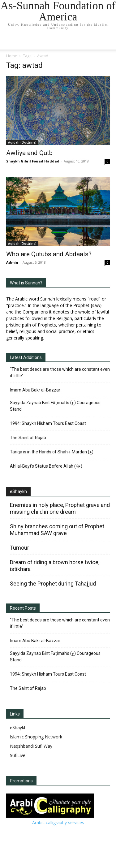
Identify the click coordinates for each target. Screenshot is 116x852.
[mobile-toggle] (10, 41)
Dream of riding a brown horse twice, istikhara (54, 565)
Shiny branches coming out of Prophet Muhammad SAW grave (57, 529)
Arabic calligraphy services (58, 822)
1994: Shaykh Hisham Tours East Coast (48, 423)
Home (11, 55)
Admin (12, 262)
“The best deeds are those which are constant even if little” (60, 372)
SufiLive (17, 755)
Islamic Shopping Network (36, 737)
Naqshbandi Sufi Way (31, 746)
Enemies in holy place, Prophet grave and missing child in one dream (60, 508)
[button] (107, 41)
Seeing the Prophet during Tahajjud (53, 583)
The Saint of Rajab (28, 437)
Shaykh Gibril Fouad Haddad (32, 161)
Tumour (19, 547)
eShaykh (18, 491)
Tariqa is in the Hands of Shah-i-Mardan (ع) (51, 451)
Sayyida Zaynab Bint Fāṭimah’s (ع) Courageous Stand (55, 406)
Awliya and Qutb (29, 153)
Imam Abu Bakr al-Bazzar (35, 389)
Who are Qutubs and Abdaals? (49, 254)
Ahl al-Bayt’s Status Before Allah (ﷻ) (46, 466)
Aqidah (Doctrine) (22, 142)
